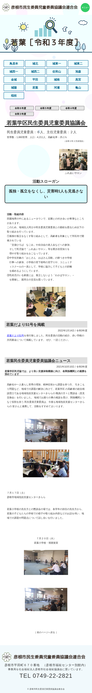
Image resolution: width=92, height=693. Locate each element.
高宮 (78, 79)
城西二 (35, 71)
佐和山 (56, 71)
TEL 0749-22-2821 (46, 676)
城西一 (13, 71)
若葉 (35, 87)
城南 (57, 79)
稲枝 (14, 95)
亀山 (78, 87)
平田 (35, 79)
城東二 (78, 63)
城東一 (56, 63)
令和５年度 (45, 108)
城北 (35, 63)
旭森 (78, 71)
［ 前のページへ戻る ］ (46, 632)
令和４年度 (71, 108)
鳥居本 (13, 63)
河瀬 (57, 87)
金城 (14, 79)
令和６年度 (20, 108)
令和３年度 (20, 114)
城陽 (14, 87)
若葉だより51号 (15, 335)
